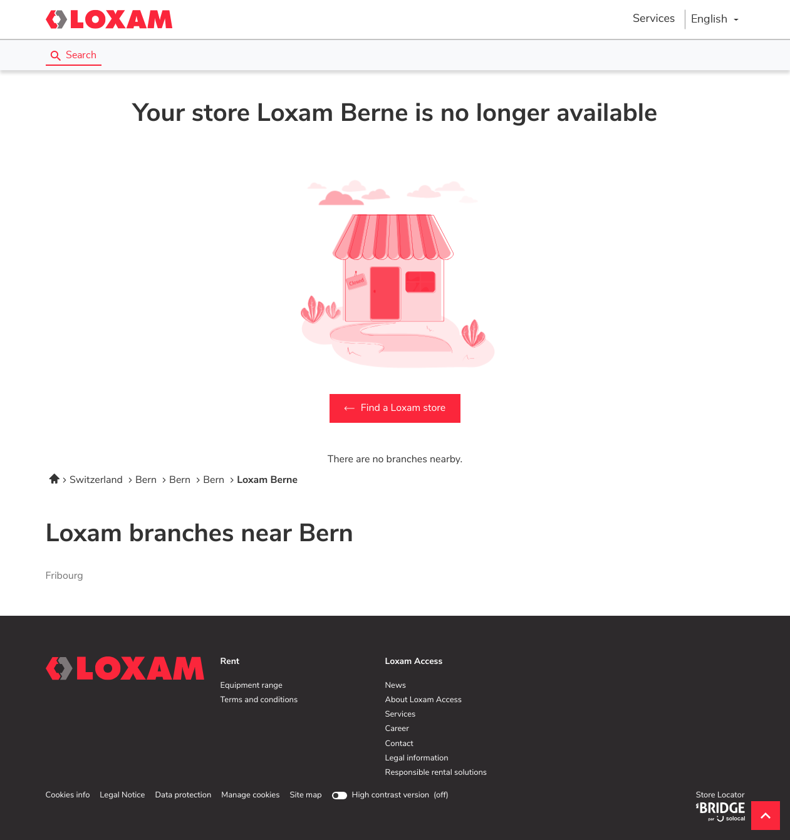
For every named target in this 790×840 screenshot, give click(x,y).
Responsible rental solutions (436, 773)
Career (397, 729)
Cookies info (68, 795)
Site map (305, 795)
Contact (399, 744)
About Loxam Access (423, 700)
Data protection (183, 795)
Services (654, 18)
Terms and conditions (259, 700)
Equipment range (252, 686)
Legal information (417, 758)
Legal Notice (122, 795)
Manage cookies (250, 795)
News (395, 686)
